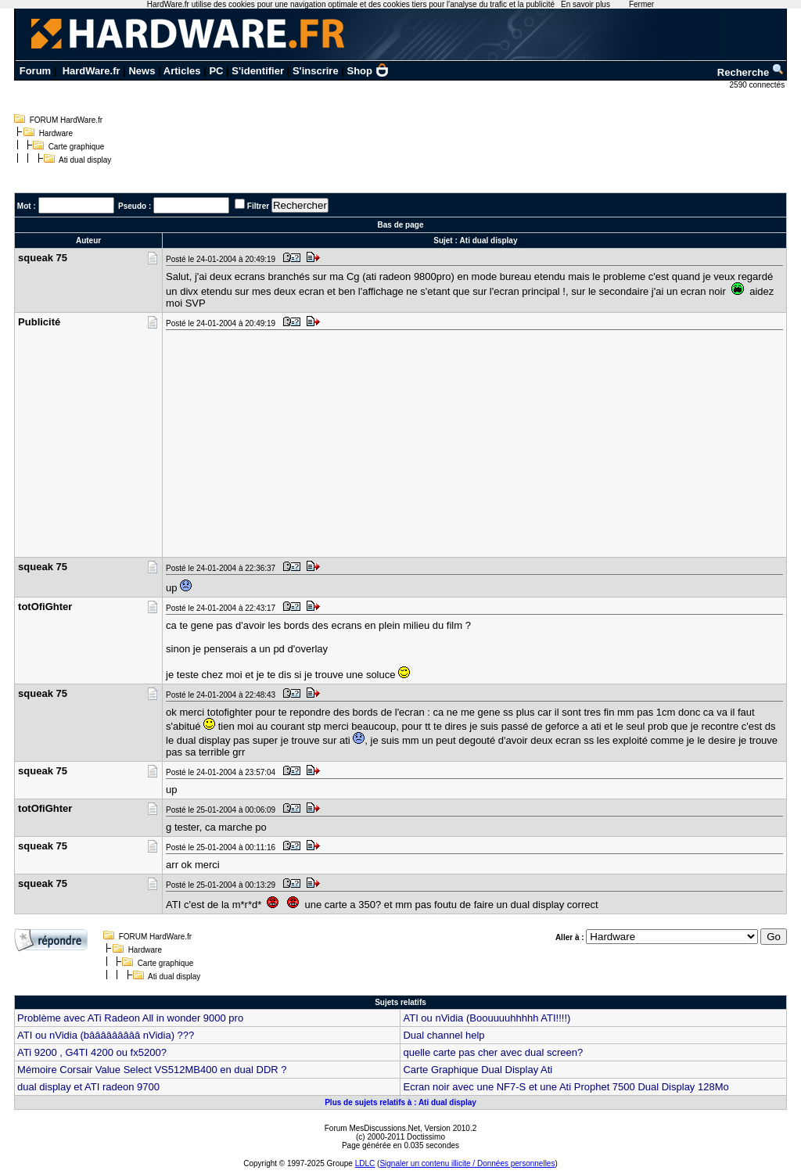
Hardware (56, 133)
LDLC (365, 1163)
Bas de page (401, 225)
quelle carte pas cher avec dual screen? (493, 1052)
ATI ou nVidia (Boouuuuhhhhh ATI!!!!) (486, 1018)
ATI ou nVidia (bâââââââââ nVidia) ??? (105, 1035)
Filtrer (258, 206)
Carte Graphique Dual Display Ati (477, 1069)
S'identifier (258, 71)
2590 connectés (758, 85)
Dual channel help (443, 1035)
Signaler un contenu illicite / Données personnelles (467, 1163)
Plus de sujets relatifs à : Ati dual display (400, 1102)
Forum (35, 71)
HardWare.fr (91, 71)
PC (216, 71)
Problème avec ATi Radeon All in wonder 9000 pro (130, 1018)
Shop (368, 71)
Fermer (641, 4)
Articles (182, 71)
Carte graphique (76, 146)
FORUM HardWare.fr (66, 120)
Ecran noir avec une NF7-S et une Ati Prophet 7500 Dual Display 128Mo (565, 1087)
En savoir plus (585, 4)
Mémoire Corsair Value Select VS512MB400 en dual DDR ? (151, 1069)
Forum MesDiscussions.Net (372, 1128)
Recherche (751, 72)
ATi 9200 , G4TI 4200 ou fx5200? (92, 1052)
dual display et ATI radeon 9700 (88, 1087)
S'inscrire (316, 71)
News (141, 71)
